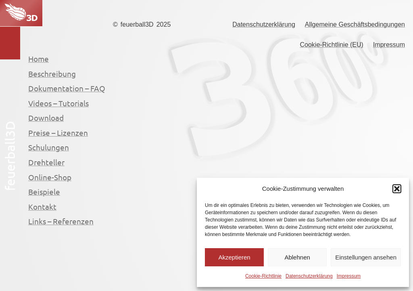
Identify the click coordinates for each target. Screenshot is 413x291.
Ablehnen (297, 257)
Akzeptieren (234, 257)
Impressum (349, 276)
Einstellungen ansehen (365, 257)
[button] (397, 189)
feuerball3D (137, 24)
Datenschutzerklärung (309, 276)
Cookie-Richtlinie (263, 276)
